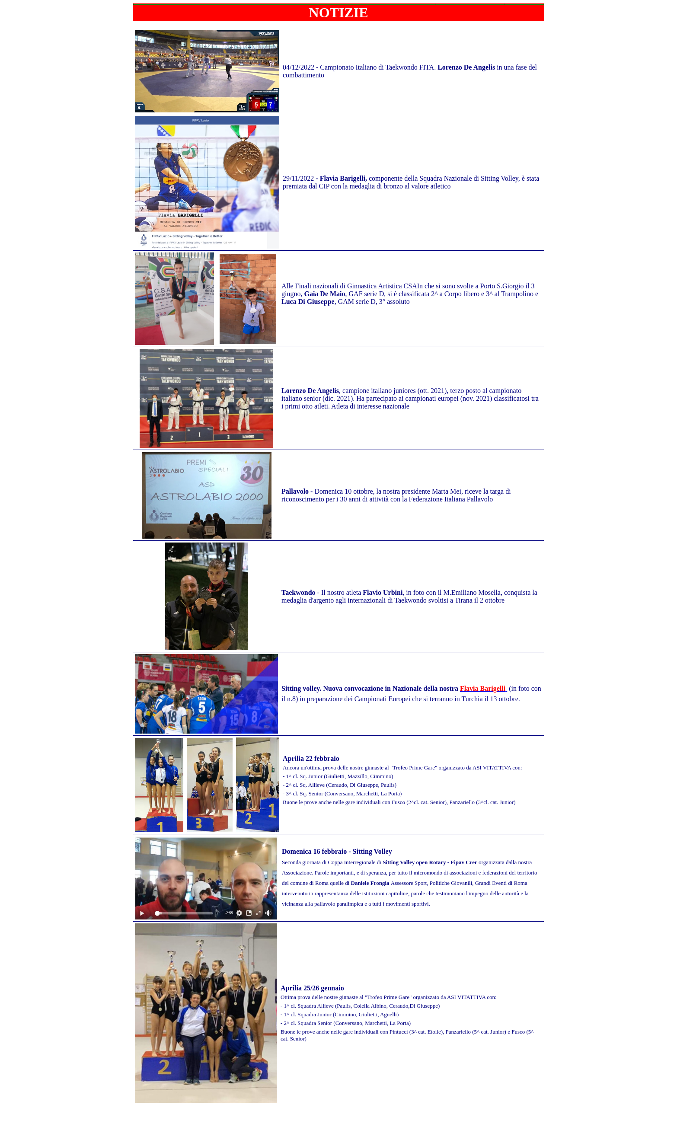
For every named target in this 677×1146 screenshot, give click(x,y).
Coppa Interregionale (352, 862)
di (427, 862)
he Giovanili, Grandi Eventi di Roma (485, 883)
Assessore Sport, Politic (417, 883)
